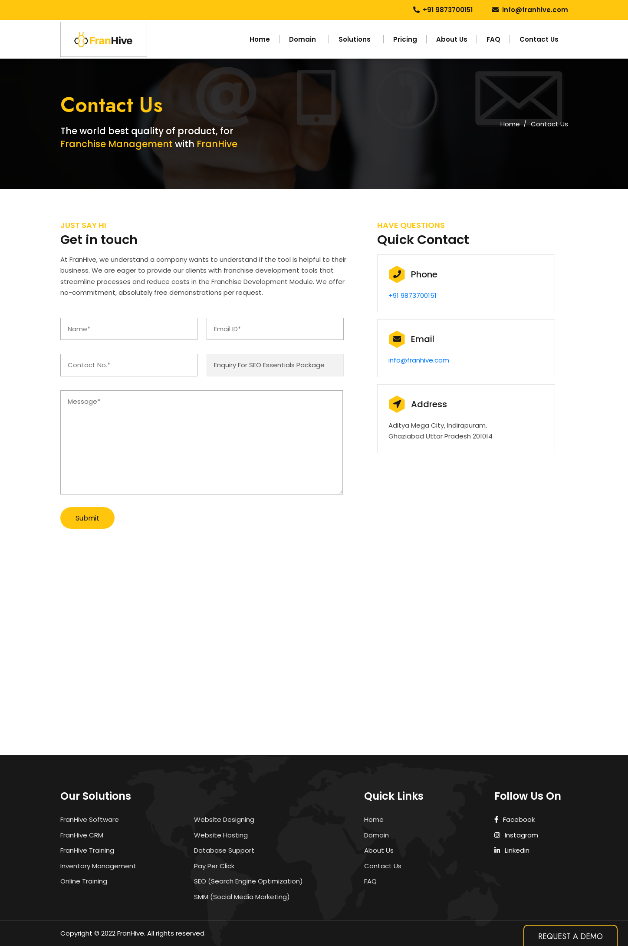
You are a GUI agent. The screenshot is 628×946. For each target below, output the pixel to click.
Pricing (405, 39)
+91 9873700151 (448, 9)
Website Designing (224, 819)
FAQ (493, 39)
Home (260, 39)
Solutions (355, 39)
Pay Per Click (214, 865)
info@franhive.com (535, 9)
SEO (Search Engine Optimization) (248, 881)
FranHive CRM (81, 835)
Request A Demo (570, 936)
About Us (451, 39)
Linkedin (512, 850)
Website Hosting (221, 835)
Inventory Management (98, 865)
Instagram (516, 835)
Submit (87, 518)
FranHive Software (89, 819)
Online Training (83, 881)
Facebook (514, 819)
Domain (302, 39)
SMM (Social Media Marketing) (242, 896)
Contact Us (539, 39)
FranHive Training (87, 850)
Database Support (224, 850)
